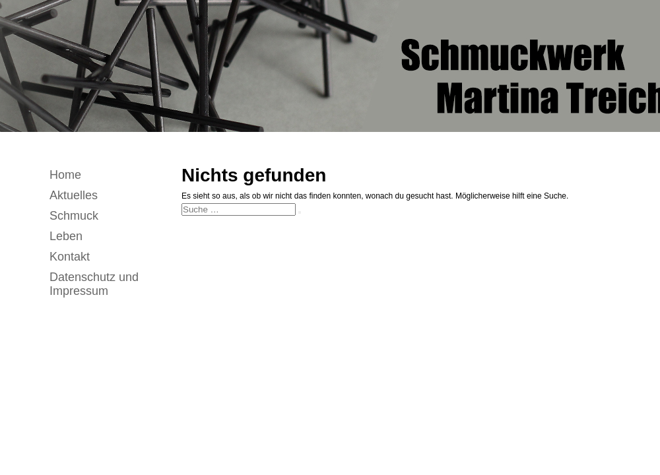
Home (65, 174)
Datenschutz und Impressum (94, 284)
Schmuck (74, 215)
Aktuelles (74, 195)
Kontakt (70, 256)
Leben (66, 236)
